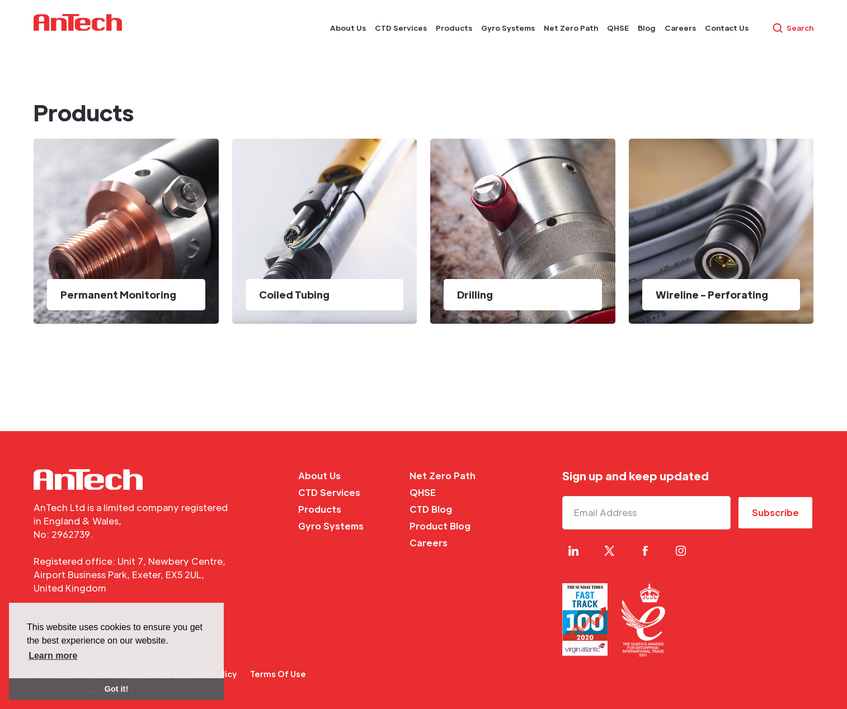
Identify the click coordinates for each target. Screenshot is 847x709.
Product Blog (440, 526)
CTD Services (329, 492)
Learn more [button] (53, 655)
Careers (429, 543)
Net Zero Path (443, 475)
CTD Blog (431, 509)
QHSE (423, 492)
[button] (348, 28)
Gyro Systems (331, 526)
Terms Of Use (278, 674)
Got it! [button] (116, 688)
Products (319, 509)
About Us (319, 475)
